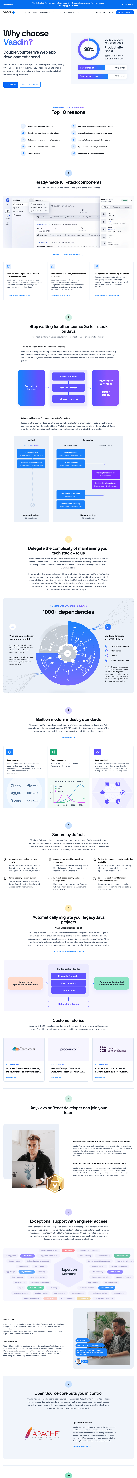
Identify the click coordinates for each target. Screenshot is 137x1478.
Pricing (79, 12)
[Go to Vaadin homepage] (9, 12)
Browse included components (18, 295)
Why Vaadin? (69, 12)
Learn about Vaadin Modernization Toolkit (68, 951)
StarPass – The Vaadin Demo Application (68, 254)
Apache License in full (82, 1446)
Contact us (100, 12)
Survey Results (68, 737)
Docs (35, 12)
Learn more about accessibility (107, 295)
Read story (11, 1077)
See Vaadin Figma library (61, 295)
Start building (125, 12)
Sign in (111, 12)
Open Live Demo (30, 84)
